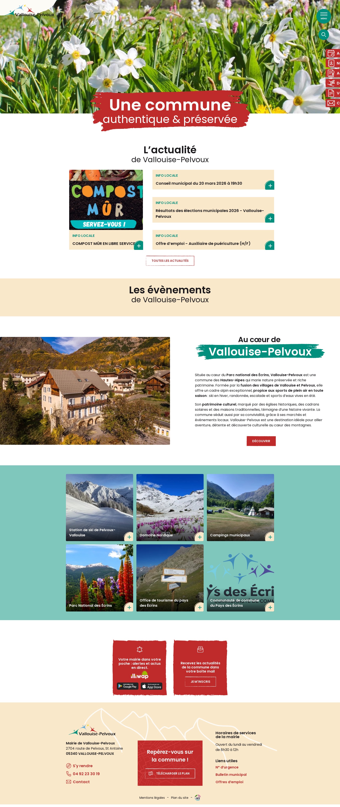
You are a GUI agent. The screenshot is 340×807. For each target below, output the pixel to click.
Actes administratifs (334, 77)
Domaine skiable (334, 89)
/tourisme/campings (240, 510)
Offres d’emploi (229, 784)
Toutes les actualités (170, 263)
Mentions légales (152, 800)
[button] (85, 393)
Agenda (334, 54)
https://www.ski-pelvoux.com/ (99, 510)
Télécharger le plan (173, 776)
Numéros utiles (334, 65)
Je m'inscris (200, 684)
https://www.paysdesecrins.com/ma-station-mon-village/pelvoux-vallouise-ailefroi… (170, 580)
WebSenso (198, 800)
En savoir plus (106, 212)
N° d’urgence (227, 769)
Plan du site (179, 800)
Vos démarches (334, 100)
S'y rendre (83, 768)
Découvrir (261, 444)
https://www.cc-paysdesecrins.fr (240, 580)
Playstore (128, 689)
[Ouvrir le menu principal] (323, 16)
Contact (334, 112)
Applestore (151, 689)
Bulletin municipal (231, 777)
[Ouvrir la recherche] (324, 34)
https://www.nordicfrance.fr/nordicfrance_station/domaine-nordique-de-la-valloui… (170, 510)
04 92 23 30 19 (86, 776)
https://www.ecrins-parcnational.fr (99, 580)
